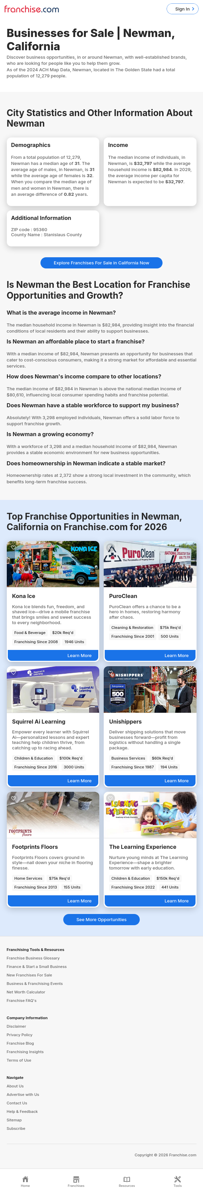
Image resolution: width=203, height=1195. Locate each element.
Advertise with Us (23, 1094)
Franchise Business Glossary (33, 958)
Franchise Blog (20, 1043)
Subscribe (16, 1128)
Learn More (79, 655)
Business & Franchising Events (35, 983)
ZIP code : (22, 229)
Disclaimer (16, 1026)
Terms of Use (19, 1060)
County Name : (27, 234)
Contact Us (17, 1103)
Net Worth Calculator (26, 992)
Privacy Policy (20, 1034)
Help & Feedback (22, 1111)
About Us (15, 1086)
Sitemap (14, 1120)
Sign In (182, 9)
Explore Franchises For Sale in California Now (101, 262)
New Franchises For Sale (29, 975)
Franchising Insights (25, 1051)
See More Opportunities (102, 919)
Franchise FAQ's (22, 1000)
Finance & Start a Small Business (37, 966)
